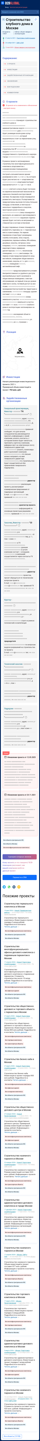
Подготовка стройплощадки (26, 38)
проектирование (10, 914)
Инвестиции (12, 69)
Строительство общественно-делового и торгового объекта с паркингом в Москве (19, 1009)
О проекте (11, 64)
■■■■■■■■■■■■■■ (10, 131)
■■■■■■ (6, 112)
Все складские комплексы (14, 1091)
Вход (7, 7)
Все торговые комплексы (13, 1040)
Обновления (12, 81)
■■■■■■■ (28, 299)
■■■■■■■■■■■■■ (18, 425)
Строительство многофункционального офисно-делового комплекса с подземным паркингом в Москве (19, 952)
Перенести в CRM (20, 877)
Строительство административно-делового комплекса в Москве (18, 1343)
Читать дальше (10, 927)
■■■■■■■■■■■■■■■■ (11, 136)
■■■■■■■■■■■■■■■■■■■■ (16, 118)
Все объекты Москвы (10, 844)
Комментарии (13, 92)
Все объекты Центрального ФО (13, 840)
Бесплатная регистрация (18, 7)
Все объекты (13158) (12, 1436)
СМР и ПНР (20, 43)
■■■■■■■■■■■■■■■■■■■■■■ (14, 126)
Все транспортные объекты (14, 1044)
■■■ (25, 185)
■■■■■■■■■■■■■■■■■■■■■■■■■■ (21, 286)
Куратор (7, 600)
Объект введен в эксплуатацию (25, 47)
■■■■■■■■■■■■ (9, 120)
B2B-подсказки (13, 87)
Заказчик (8, 522)
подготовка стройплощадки (19, 1118)
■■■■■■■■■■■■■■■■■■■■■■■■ (16, 569)
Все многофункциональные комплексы (16, 847)
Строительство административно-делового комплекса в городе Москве (18, 1203)
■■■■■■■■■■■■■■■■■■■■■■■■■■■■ (17, 172)
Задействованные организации (20, 75)
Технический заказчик (13, 664)
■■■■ (35, 149)
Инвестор (8, 411)
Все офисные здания (12, 991)
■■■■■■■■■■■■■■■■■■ (18, 152)
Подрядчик (8, 708)
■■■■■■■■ (22, 305)
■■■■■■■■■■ (27, 131)
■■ (18, 149)
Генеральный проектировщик (16, 408)
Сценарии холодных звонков (19, 857)
